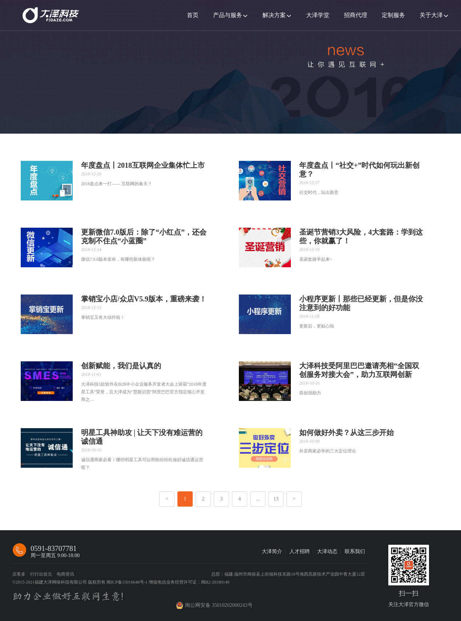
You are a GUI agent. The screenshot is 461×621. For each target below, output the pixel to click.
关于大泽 (431, 15)
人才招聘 (299, 551)
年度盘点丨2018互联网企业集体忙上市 (143, 165)
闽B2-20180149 (215, 582)
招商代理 (355, 15)
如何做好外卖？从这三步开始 (346, 433)
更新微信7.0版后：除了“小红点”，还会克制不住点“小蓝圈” (144, 236)
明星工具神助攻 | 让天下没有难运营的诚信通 (142, 437)
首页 (193, 15)
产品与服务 (227, 15)
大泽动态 (327, 551)
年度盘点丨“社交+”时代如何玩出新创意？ (359, 169)
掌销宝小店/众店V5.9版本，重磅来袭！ (144, 299)
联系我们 (355, 551)
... (258, 499)
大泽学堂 (317, 15)
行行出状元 (41, 574)
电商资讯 (65, 574)
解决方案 (274, 15)
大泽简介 (272, 551)
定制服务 (393, 15)
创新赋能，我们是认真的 (121, 366)
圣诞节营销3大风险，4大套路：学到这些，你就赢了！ (361, 236)
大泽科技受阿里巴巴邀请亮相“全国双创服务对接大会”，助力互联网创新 (359, 370)
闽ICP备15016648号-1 (128, 582)
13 (275, 499)
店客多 (18, 574)
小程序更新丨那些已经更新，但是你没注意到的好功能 (361, 303)
